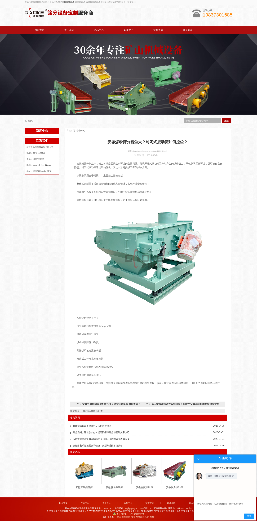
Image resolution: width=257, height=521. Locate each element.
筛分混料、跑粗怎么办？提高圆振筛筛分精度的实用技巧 (101, 432)
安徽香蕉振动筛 (144, 487)
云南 (128, 517)
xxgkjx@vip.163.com (42, 165)
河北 (133, 517)
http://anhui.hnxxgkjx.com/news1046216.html (150, 151)
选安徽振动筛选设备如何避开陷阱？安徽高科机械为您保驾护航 (185, 404)
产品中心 (99, 30)
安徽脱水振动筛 (114, 487)
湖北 (142, 517)
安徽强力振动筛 (174, 487)
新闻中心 (128, 30)
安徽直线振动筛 (84, 487)
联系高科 (188, 30)
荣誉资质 (158, 30)
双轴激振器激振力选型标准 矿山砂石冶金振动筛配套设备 (101, 439)
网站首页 (39, 30)
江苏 (147, 517)
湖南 (138, 517)
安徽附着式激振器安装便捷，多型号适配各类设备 (97, 445)
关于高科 (69, 30)
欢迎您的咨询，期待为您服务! (225, 468)
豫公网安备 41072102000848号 (128, 514)
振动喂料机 (69, 2)
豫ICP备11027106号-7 (182, 508)
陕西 (119, 517)
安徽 (152, 517)
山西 (124, 517)
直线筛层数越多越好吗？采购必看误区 (92, 426)
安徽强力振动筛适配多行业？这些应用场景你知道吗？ (111, 404)
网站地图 (193, 503)
